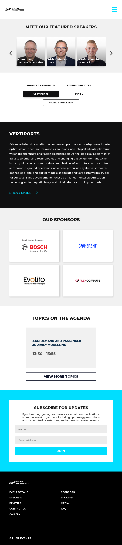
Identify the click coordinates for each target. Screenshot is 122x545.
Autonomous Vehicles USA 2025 (30, 473)
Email (64, 502)
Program (67, 424)
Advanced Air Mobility (41, 12)
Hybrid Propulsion (61, 29)
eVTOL (79, 20)
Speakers (15, 424)
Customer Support (71, 509)
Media (65, 430)
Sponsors (68, 419)
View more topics (61, 303)
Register (14, 502)
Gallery (14, 441)
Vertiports (41, 20)
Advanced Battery (79, 12)
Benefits (15, 430)
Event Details (18, 419)
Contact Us (17, 435)
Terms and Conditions (67, 518)
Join (61, 378)
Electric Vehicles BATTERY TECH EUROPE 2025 (39, 486)
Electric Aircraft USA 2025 (27, 479)
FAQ (63, 435)
